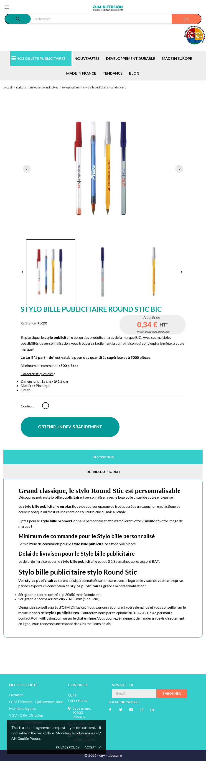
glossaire (115, 755)
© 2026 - (91, 755)
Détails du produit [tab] (103, 472)
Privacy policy (67, 747)
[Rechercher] (116, 19)
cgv (102, 755)
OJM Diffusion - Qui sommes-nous (36, 701)
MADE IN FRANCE (81, 73)
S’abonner (172, 693)
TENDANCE (112, 73)
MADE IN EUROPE (177, 58)
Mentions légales (22, 708)
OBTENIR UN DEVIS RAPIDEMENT (70, 426)
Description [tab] (103, 457)
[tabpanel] (103, 168)
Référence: (29, 323)
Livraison (16, 695)
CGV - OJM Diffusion (26, 715)
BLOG (134, 73)
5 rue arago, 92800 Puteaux (82, 712)
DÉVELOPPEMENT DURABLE (130, 58)
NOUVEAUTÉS (86, 58)
